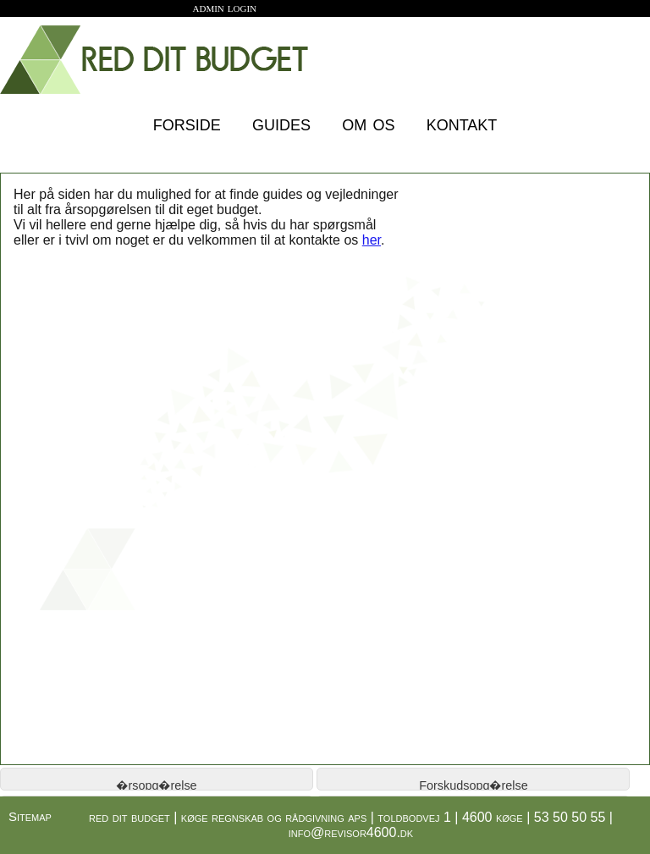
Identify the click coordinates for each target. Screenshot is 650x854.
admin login (225, 7)
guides (281, 122)
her (371, 240)
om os (368, 122)
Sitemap (30, 816)
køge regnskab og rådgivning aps (274, 817)
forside (187, 122)
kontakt (462, 122)
